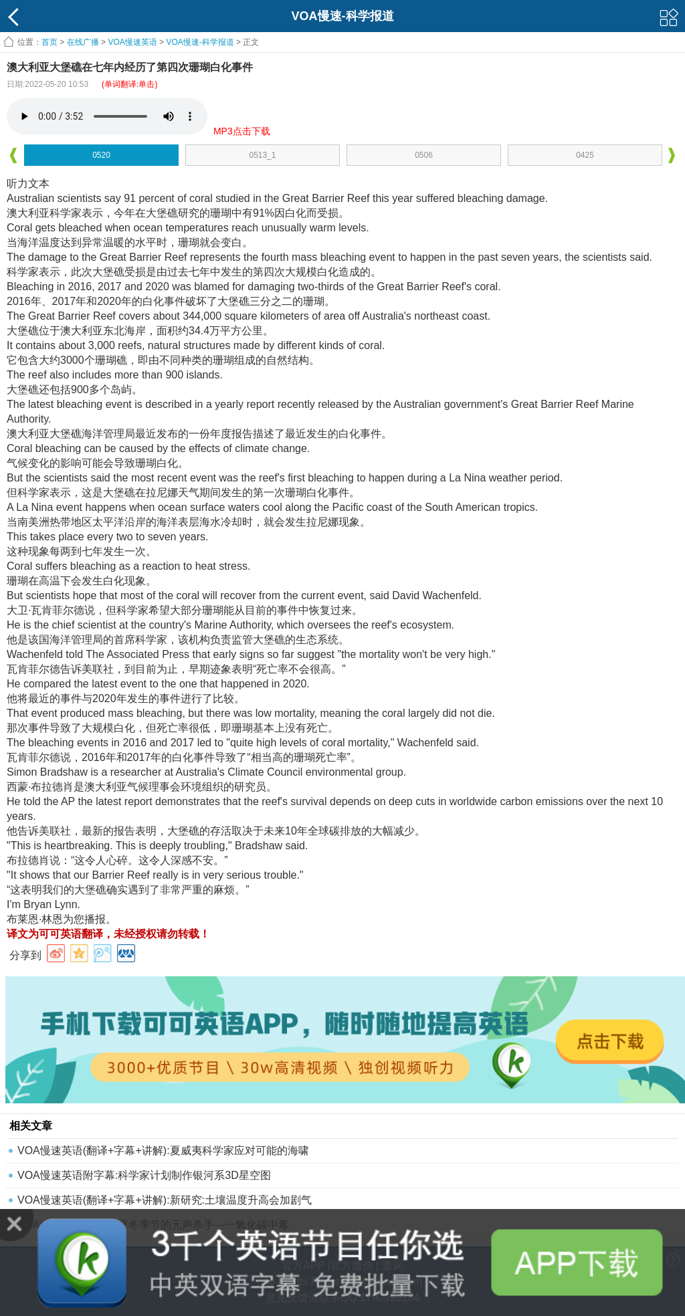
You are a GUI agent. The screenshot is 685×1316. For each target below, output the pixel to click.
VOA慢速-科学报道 (199, 42)
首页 (49, 42)
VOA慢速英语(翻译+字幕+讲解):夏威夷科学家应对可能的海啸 (163, 1150)
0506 (424, 155)
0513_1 (262, 155)
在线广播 (83, 42)
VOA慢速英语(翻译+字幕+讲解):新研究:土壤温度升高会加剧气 (164, 1200)
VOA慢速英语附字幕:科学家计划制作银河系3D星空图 (144, 1175)
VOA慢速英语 (132, 42)
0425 (585, 155)
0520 (101, 155)
